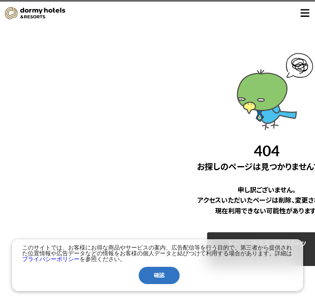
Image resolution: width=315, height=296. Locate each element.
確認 (159, 275)
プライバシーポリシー (51, 259)
